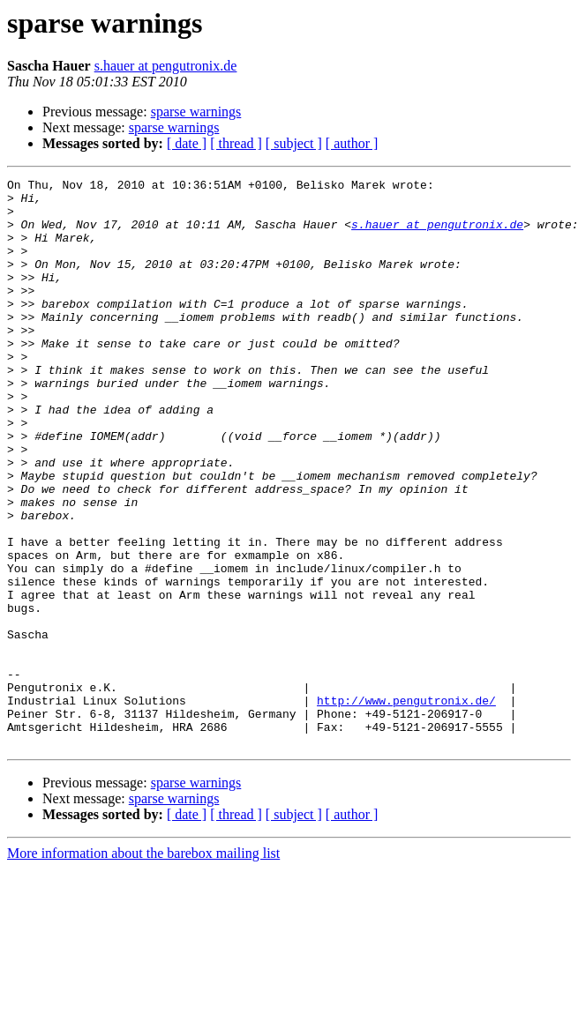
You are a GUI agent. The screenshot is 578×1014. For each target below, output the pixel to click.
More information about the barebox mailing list (143, 966)
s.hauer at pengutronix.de (165, 65)
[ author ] (352, 143)
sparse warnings (196, 111)
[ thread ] (236, 143)
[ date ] (186, 143)
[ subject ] (294, 143)
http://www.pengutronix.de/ (406, 806)
